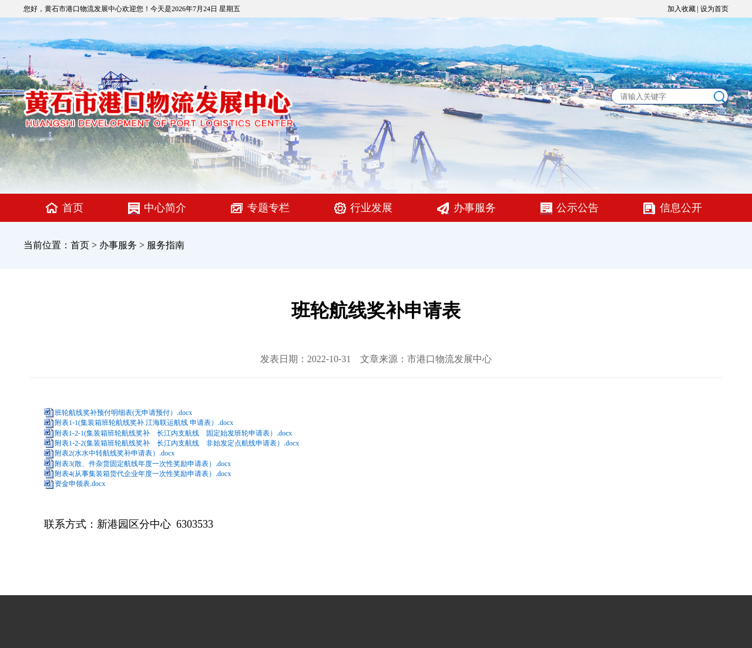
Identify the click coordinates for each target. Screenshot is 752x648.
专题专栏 (268, 208)
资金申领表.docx (80, 484)
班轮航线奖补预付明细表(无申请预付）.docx (123, 413)
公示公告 (577, 208)
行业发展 (371, 208)
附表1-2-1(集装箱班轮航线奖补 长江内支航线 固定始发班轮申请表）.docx (173, 433)
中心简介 (165, 208)
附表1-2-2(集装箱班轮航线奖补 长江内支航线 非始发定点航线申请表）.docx (177, 443)
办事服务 (475, 208)
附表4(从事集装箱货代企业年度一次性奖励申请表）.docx (143, 474)
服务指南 (165, 245)
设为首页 (714, 9)
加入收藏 (681, 9)
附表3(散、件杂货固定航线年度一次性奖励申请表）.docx (143, 464)
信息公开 (681, 208)
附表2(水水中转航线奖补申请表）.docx (114, 453)
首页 (72, 208)
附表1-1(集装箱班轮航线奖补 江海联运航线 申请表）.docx (144, 423)
